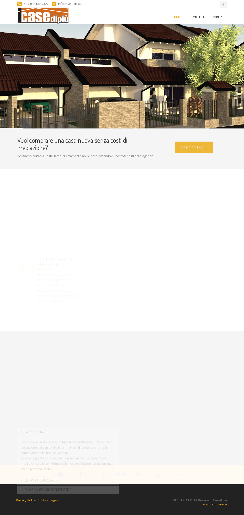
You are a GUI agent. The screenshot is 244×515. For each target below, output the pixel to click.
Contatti (220, 17)
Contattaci (193, 149)
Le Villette (197, 17)
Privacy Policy (26, 500)
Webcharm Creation (215, 504)
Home (178, 17)
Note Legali (49, 500)
